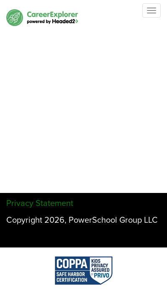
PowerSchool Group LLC (113, 220)
